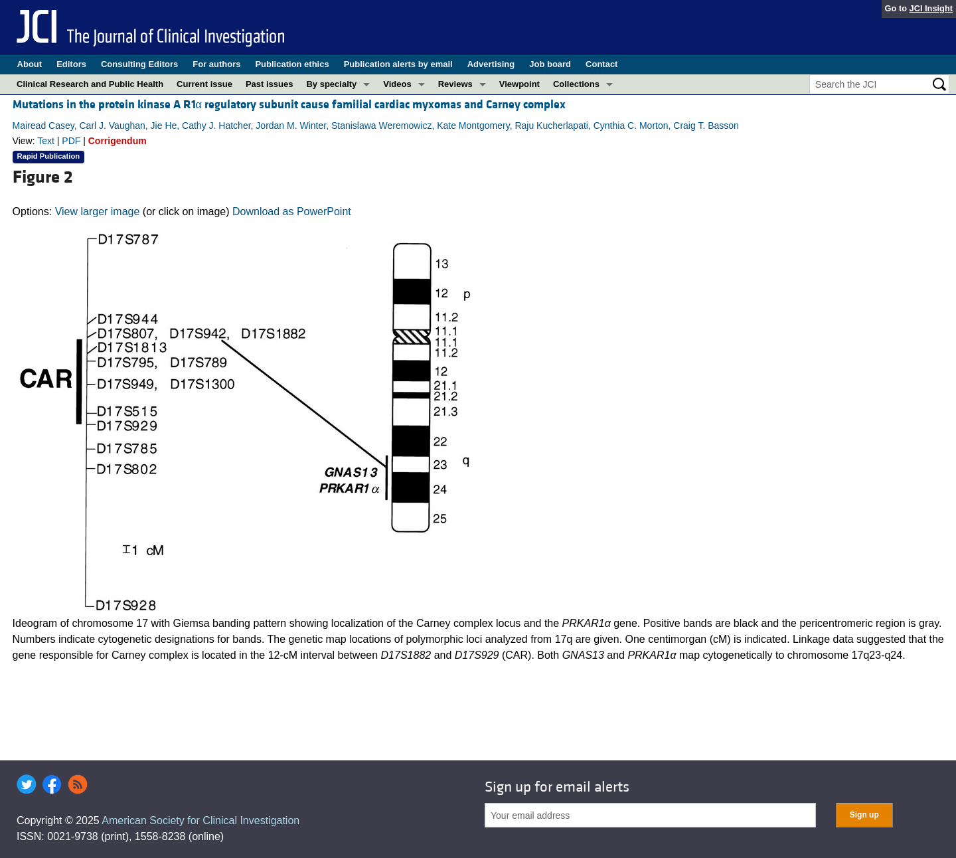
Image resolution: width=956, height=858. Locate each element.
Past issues (269, 84)
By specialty (331, 84)
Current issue (204, 84)
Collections (576, 84)
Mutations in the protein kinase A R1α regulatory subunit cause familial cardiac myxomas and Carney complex (289, 104)
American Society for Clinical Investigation (200, 820)
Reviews (455, 84)
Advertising (491, 64)
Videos (397, 84)
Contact (601, 64)
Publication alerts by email (398, 64)
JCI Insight (931, 8)
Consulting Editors (139, 64)
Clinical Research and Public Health (90, 84)
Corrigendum (117, 140)
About (29, 64)
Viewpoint (519, 84)
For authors (216, 64)
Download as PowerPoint (291, 211)
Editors (71, 64)
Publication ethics (292, 64)
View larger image (97, 211)
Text (45, 140)
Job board (550, 64)
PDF (71, 140)
